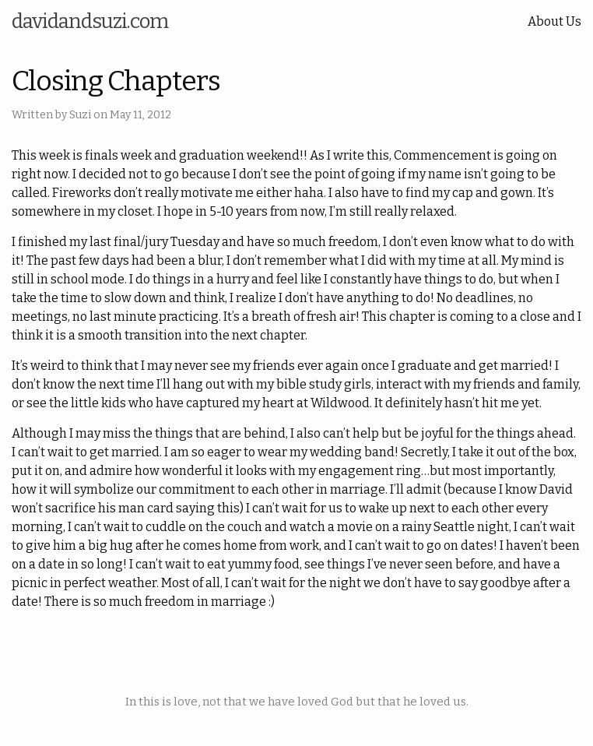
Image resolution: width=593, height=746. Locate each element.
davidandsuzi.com (90, 21)
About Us (554, 21)
